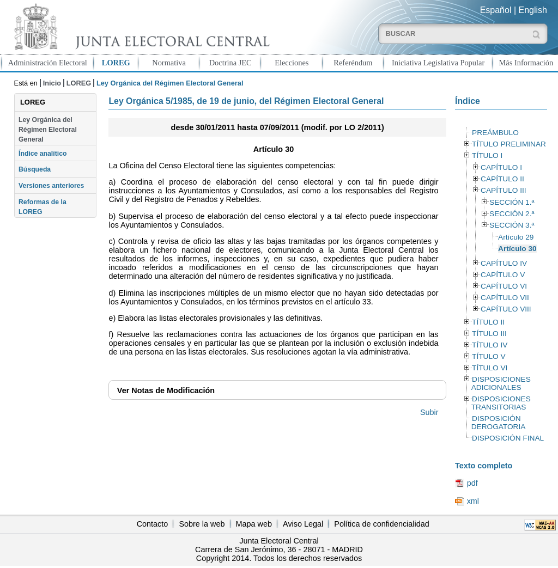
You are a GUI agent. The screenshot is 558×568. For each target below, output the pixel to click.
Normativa (169, 62)
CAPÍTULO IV (504, 263)
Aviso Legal (303, 524)
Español (496, 10)
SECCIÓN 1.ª (511, 202)
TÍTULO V (488, 356)
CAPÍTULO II (502, 179)
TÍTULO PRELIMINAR (509, 144)
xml (473, 501)
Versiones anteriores (51, 186)
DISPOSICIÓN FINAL (508, 438)
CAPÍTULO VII (505, 298)
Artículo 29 (515, 237)
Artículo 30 (517, 249)
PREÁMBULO (495, 133)
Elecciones (291, 62)
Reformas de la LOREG (42, 207)
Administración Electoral (47, 62)
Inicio (52, 83)
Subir (429, 412)
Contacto (152, 524)
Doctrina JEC (230, 62)
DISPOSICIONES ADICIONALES (501, 383)
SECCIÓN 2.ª (511, 214)
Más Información (526, 62)
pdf (472, 483)
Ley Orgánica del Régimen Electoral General (48, 130)
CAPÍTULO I (501, 167)
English (533, 10)
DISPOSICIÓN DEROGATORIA (498, 422)
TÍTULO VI (489, 368)
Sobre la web (202, 524)
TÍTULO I (487, 155)
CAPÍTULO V (503, 275)
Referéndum (352, 62)
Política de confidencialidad (381, 524)
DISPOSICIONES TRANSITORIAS (501, 403)
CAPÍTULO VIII (506, 309)
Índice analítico (42, 153)
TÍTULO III (489, 333)
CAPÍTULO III (503, 190)
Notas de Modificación (166, 390)
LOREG (116, 62)
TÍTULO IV (489, 345)
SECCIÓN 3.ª (511, 225)
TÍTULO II (488, 322)
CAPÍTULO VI (504, 286)
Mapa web (254, 524)
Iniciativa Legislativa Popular (438, 62)
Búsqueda (35, 169)
